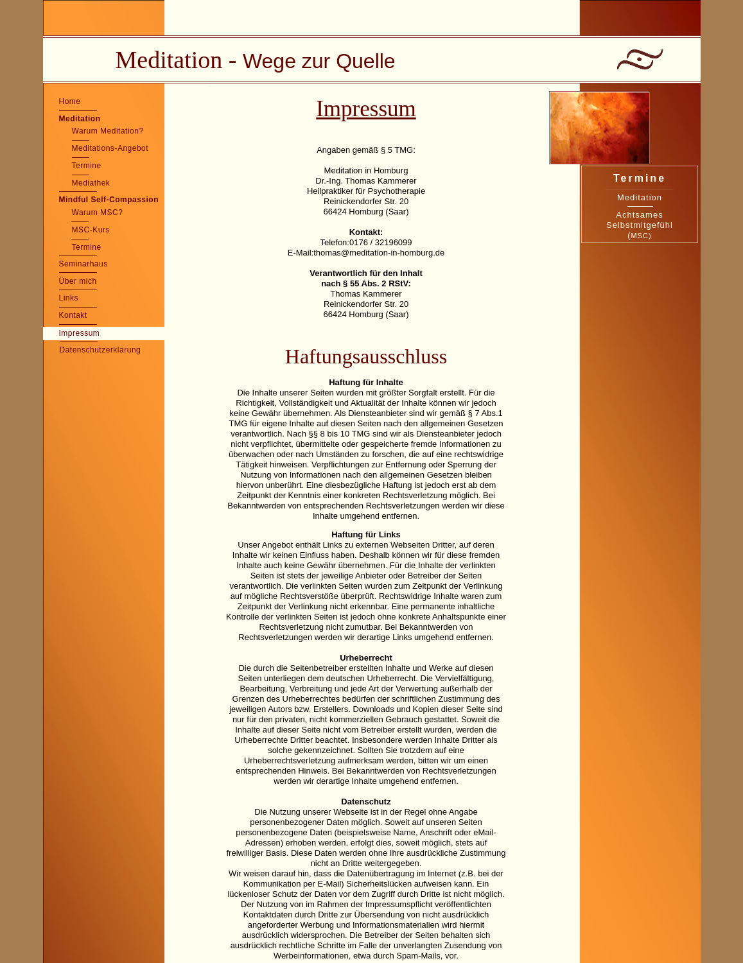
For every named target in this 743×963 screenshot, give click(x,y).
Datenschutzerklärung (100, 349)
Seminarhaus (83, 263)
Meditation (80, 118)
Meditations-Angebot (110, 148)
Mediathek (91, 182)
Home (70, 101)
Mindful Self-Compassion (109, 199)
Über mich (78, 281)
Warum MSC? (97, 212)
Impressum (79, 333)
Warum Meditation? (108, 130)
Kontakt (73, 315)
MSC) (641, 235)
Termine (86, 165)
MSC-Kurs (91, 229)
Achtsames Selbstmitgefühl (639, 220)
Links (69, 297)
